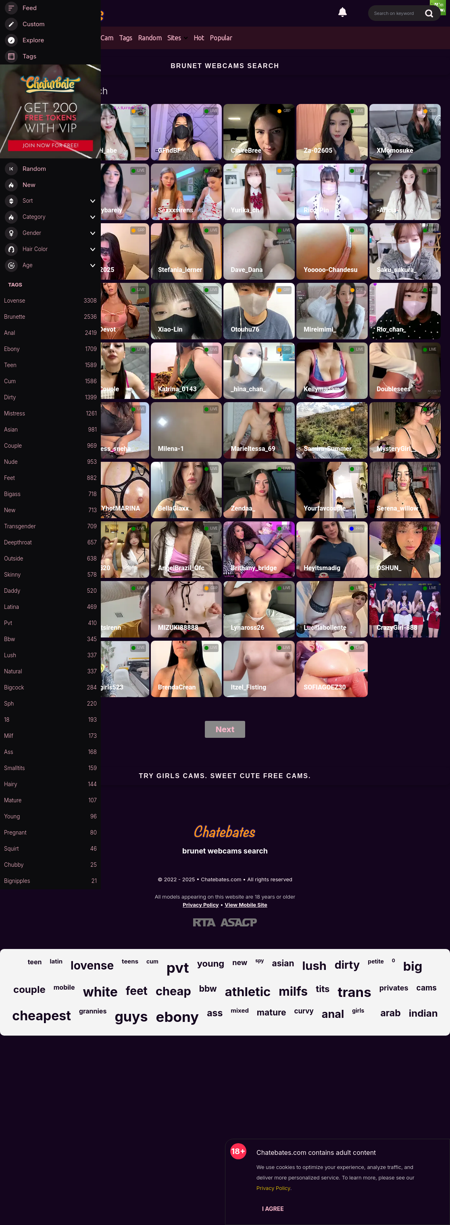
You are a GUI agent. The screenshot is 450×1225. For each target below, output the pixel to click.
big (413, 966)
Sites (174, 38)
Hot (199, 38)
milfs (293, 991)
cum (152, 961)
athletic (248, 991)
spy (259, 960)
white (100, 992)
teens (130, 961)
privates (393, 988)
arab (390, 1013)
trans (354, 992)
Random (150, 38)
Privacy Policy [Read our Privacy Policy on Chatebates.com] (201, 904)
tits (322, 989)
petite (375, 961)
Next (225, 729)
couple (29, 989)
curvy (304, 1011)
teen (35, 962)
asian (283, 963)
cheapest (41, 1016)
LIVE (214, 111)
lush (314, 966)
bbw (208, 989)
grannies (92, 1011)
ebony (177, 1016)
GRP (141, 111)
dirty (347, 965)
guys (131, 1016)
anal (333, 1014)
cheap (173, 991)
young (211, 963)
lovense (92, 965)
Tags (125, 38)
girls (358, 1010)
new (239, 962)
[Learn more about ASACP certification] (239, 922)
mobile (64, 987)
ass (215, 1013)
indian (423, 1013)
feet (137, 991)
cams (427, 987)
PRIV (359, 528)
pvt (178, 967)
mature (271, 1012)
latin (56, 961)
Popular (221, 38)
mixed (240, 1010)
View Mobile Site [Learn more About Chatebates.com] (246, 904)
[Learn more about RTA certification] (204, 922)
